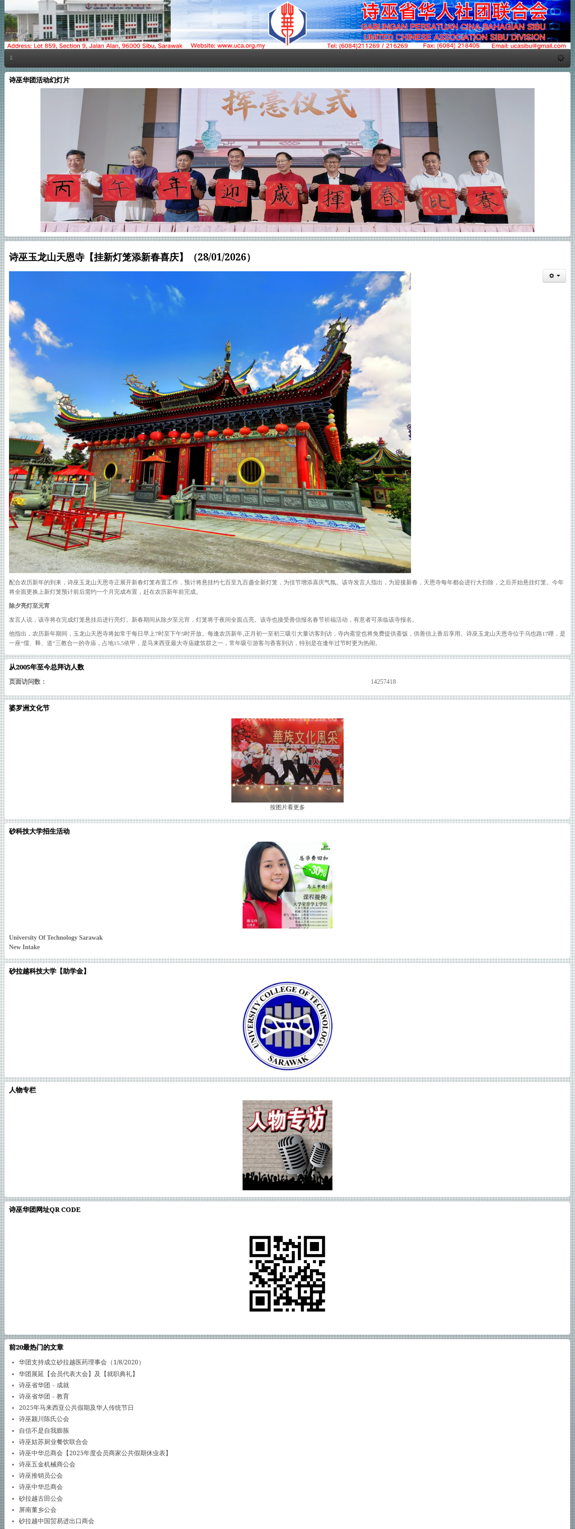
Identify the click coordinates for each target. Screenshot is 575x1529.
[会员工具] (554, 275)
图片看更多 (287, 807)
